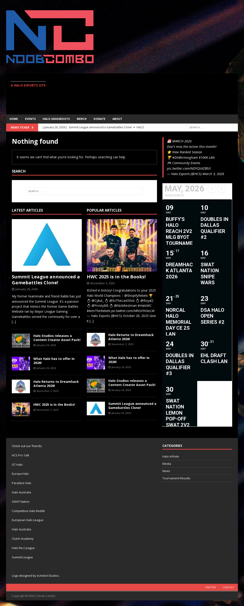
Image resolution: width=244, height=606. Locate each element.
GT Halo (17, 465)
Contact (228, 587)
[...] (14, 321)
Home (14, 119)
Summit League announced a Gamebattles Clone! (46, 280)
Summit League (22, 557)
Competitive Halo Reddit (28, 511)
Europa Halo (20, 474)
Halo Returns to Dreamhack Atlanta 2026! (56, 383)
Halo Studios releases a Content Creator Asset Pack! (56, 338)
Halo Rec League (23, 548)
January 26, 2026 (26, 289)
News (166, 471)
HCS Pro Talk (20, 455)
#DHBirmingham (185, 157)
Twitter (210, 587)
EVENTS (30, 119)
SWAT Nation (21, 502)
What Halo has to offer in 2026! (54, 360)
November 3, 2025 (48, 391)
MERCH (82, 119)
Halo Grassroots (56, 119)
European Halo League (27, 520)
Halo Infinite (170, 456)
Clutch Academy (23, 539)
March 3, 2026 (213, 173)
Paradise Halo (21, 483)
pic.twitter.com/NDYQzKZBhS (189, 168)
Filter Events (174, 195)
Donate (99, 119)
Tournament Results (176, 478)
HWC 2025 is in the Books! (54, 404)
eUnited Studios (48, 576)
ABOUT (117, 119)
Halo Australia (21, 492)
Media (166, 464)
